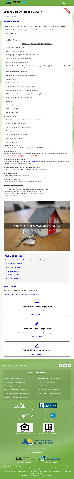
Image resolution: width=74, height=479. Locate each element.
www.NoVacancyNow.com (28, 161)
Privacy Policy (7, 365)
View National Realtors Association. (49, 433)
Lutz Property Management (47, 386)
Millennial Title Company (50, 462)
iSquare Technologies (46, 475)
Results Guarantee (14, 267)
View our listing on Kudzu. (53, 420)
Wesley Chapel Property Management (16, 397)
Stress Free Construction (24, 462)
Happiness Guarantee (15, 263)
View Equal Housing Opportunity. (24, 433)
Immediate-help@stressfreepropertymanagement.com (22, 294)
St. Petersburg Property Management (16, 393)
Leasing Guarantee (14, 271)
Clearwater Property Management (49, 378)
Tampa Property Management (14, 378)
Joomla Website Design (33, 475)
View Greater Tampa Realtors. (37, 448)
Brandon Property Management (14, 382)
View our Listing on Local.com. (19, 410)
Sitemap (23, 365)
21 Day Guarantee (14, 275)
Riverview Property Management (48, 382)
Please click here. (37, 314)
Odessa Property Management (14, 386)
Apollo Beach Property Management (16, 389)
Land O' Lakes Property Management (50, 393)
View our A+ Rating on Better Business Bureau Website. (48, 410)
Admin (16, 365)
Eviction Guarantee (14, 278)
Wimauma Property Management (48, 389)
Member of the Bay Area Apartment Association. (27, 420)
